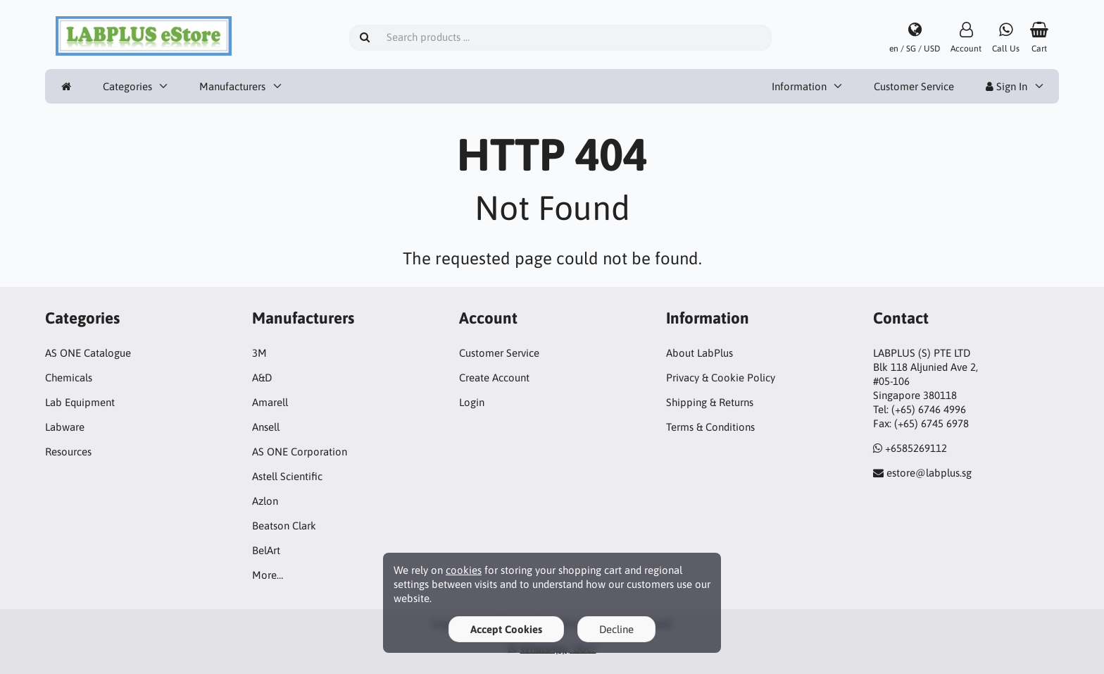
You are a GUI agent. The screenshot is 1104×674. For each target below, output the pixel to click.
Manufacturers (232, 86)
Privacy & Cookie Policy (720, 378)
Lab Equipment (80, 402)
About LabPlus (699, 353)
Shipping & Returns (709, 402)
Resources (68, 452)
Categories (127, 86)
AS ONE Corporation (299, 452)
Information (799, 86)
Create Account (494, 378)
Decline (616, 629)
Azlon (265, 501)
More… (267, 575)
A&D (262, 378)
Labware (64, 427)
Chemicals (68, 378)
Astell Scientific (287, 476)
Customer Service (914, 86)
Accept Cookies (506, 629)
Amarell (270, 402)
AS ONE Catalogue (88, 353)
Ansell (266, 427)
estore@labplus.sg (929, 473)
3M (259, 353)
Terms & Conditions (710, 427)
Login (471, 402)
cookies (464, 570)
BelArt (266, 550)
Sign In (1006, 86)
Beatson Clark (284, 526)
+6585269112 (916, 448)
